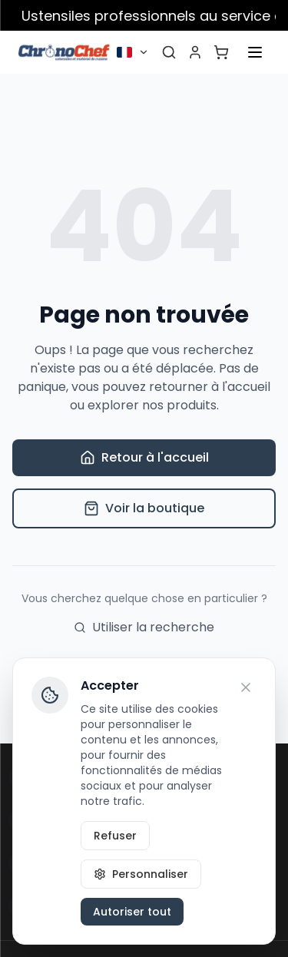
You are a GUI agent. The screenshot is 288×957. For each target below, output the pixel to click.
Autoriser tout (132, 911)
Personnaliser (141, 874)
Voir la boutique (144, 508)
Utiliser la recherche (144, 627)
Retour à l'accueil (144, 457)
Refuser (115, 835)
